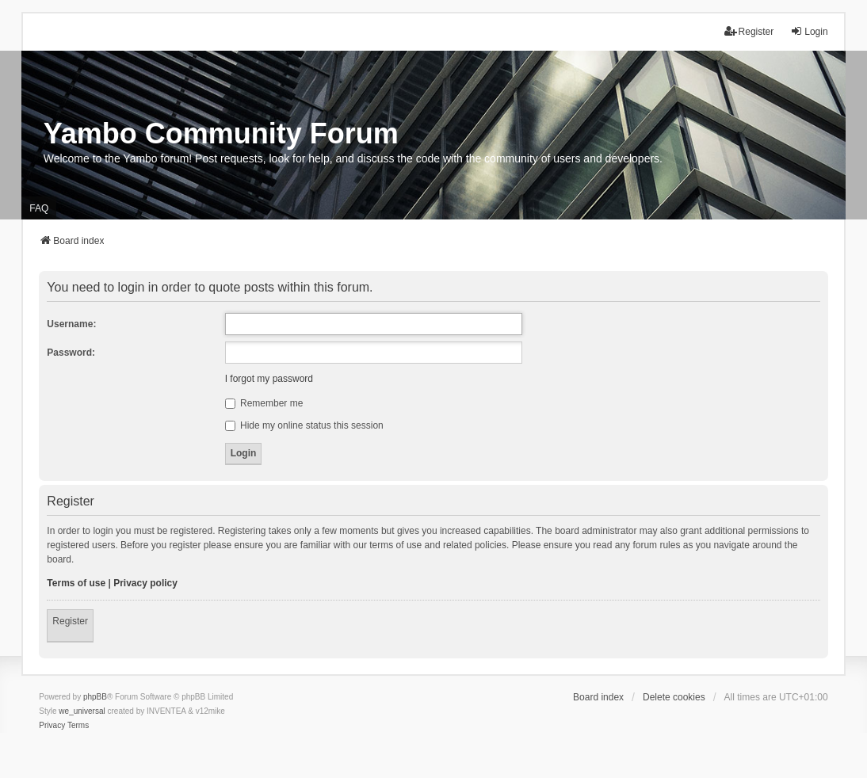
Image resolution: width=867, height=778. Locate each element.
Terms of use (76, 583)
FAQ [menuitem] (38, 208)
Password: (71, 352)
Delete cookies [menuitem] (674, 697)
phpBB (95, 696)
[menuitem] (52, 726)
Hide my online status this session (304, 425)
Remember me (264, 403)
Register (70, 621)
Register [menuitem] (749, 31)
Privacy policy (145, 583)
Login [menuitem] (808, 31)
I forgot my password (269, 378)
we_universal (82, 711)
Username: (71, 324)
